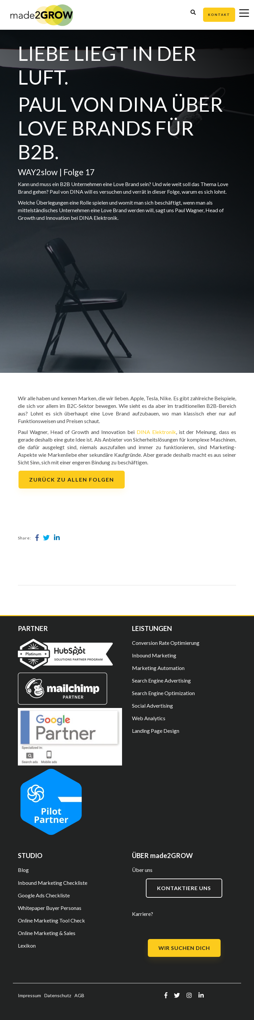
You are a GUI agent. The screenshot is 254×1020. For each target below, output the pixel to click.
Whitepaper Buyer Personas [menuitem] (49, 908)
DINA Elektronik (156, 432)
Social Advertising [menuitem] (152, 705)
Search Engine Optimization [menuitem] (163, 693)
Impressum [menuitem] (29, 995)
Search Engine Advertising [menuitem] (161, 680)
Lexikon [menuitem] (27, 945)
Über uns (142, 870)
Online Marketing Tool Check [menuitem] (51, 920)
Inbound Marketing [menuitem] (154, 655)
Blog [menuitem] (23, 870)
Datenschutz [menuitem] (57, 995)
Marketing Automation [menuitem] (158, 668)
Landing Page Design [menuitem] (155, 730)
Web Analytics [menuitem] (148, 718)
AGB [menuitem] (79, 995)
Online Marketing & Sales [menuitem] (46, 933)
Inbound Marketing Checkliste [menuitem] (52, 883)
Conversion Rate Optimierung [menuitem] (165, 643)
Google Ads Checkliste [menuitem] (44, 895)
